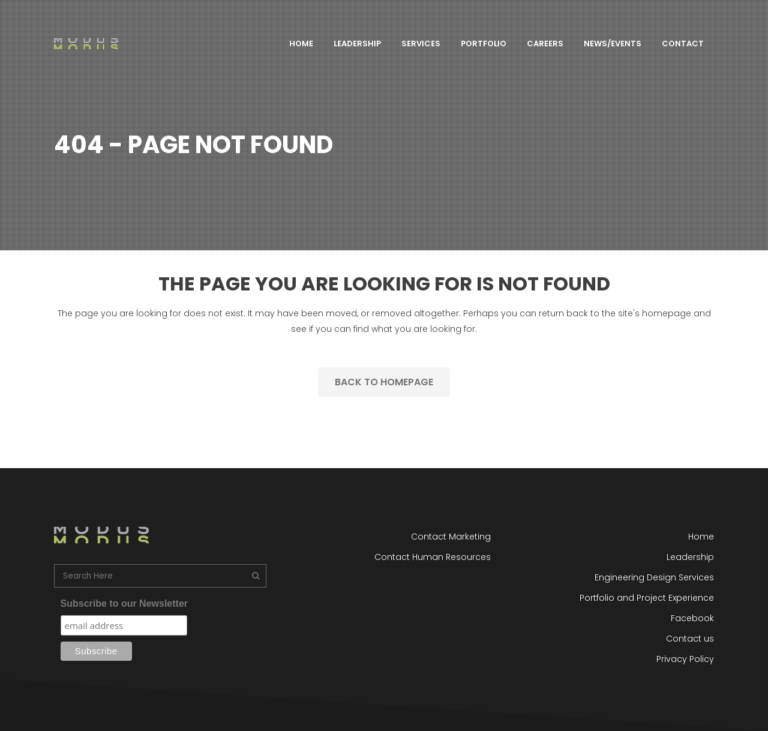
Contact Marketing (451, 537)
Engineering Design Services (654, 577)
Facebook (692, 618)
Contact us (690, 639)
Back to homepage (384, 382)
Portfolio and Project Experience (647, 598)
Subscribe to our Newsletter (124, 603)
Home (701, 537)
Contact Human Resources (432, 557)
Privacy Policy (685, 659)
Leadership (690, 557)
